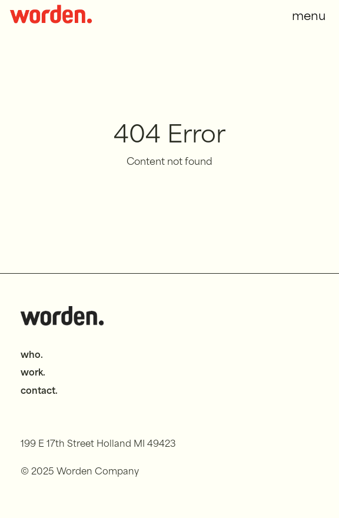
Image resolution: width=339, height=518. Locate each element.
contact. (39, 391)
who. (32, 355)
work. (33, 373)
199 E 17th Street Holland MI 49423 (98, 444)
